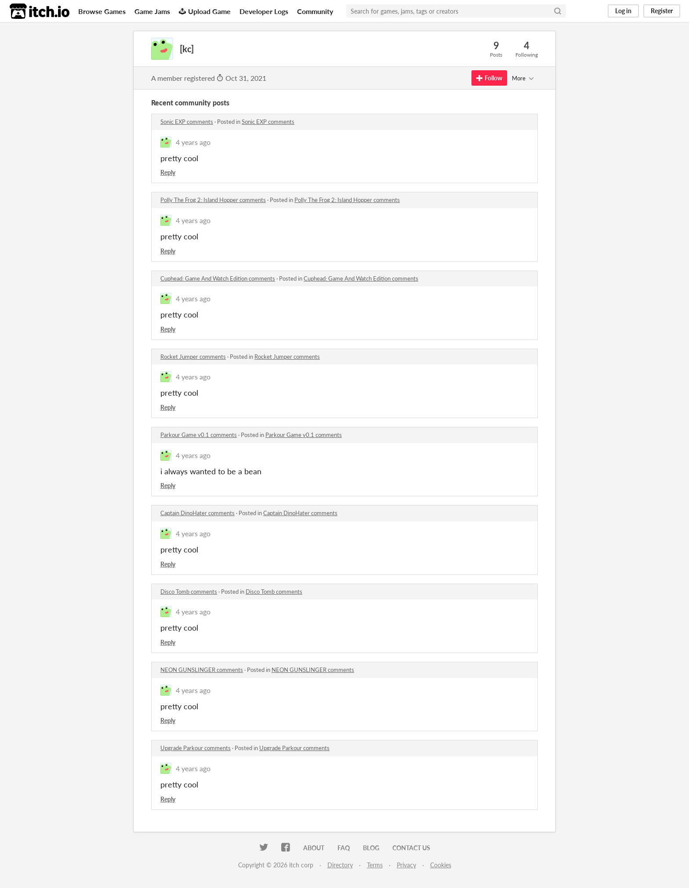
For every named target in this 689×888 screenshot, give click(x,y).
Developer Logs (263, 11)
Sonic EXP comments (186, 121)
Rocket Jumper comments (193, 356)
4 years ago (193, 142)
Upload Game (205, 11)
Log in (623, 10)
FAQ (343, 848)
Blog (371, 848)
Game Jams (152, 11)
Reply (167, 172)
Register (662, 10)
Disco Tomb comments (188, 591)
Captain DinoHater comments (197, 512)
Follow (489, 78)
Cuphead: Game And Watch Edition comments (217, 278)
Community (315, 11)
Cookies (440, 865)
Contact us (411, 848)
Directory (340, 865)
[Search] (557, 11)
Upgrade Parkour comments (195, 747)
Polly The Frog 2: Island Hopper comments (213, 199)
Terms (375, 865)
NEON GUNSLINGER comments (201, 669)
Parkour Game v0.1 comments (198, 434)
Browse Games (102, 11)
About (313, 848)
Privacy (406, 865)
